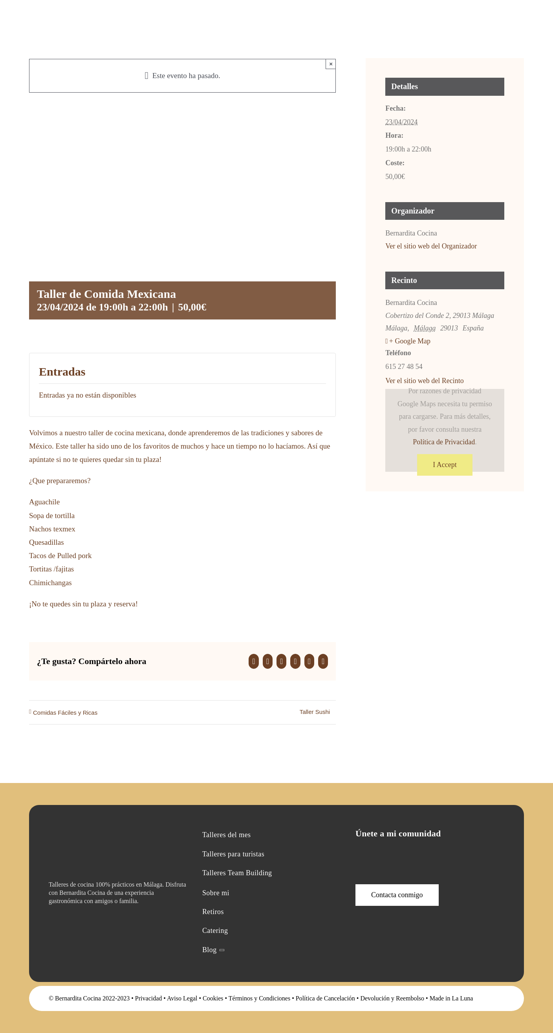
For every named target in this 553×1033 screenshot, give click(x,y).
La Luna (462, 998)
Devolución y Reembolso (392, 998)
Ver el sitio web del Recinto (424, 381)
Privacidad (148, 998)
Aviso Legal (182, 998)
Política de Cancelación (325, 998)
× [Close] (331, 63)
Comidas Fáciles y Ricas (65, 712)
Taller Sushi (315, 711)
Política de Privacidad (444, 442)
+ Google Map (409, 341)
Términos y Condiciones (259, 998)
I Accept (444, 465)
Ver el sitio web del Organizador (431, 246)
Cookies (213, 998)
